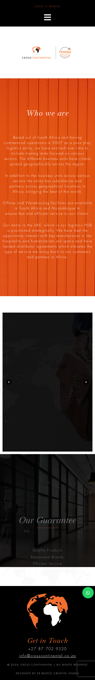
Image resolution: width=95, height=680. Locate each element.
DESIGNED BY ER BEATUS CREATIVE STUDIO (47, 673)
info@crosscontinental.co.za (47, 656)
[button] (47, 17)
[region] (47, 382)
